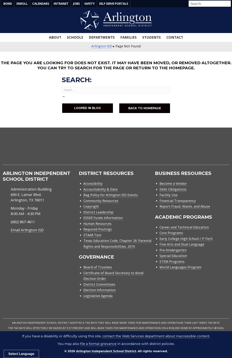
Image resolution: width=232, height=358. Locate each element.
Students (151, 37)
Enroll (22, 4)
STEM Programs (172, 261)
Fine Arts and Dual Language (182, 244)
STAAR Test (92, 235)
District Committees (99, 284)
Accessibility (93, 183)
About (55, 37)
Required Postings (97, 229)
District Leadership (98, 212)
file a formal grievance (98, 344)
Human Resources (97, 223)
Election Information (99, 290)
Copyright (91, 206)
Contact (174, 37)
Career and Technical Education (184, 227)
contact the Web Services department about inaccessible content (156, 336)
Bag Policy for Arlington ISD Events (110, 195)
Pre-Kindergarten (173, 250)
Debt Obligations (173, 189)
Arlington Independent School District (106, 351)
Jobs (76, 4)
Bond (7, 4)
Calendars (40, 4)
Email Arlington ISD (27, 230)
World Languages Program (180, 267)
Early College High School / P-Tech (186, 238)
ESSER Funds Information (103, 218)
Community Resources (100, 201)
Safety (89, 4)
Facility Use (168, 195)
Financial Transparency (178, 201)
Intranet (61, 4)
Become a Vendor (173, 183)
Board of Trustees (97, 267)
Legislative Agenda (98, 296)
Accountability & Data (100, 189)
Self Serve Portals (113, 4)
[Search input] (209, 4)
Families (128, 37)
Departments (102, 37)
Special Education (173, 255)
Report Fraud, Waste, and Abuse (185, 206)
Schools (75, 37)
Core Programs (171, 233)
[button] (230, 4)
